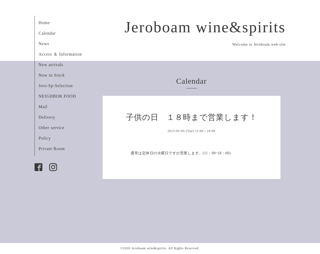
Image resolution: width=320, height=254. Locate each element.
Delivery (47, 117)
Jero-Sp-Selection (56, 85)
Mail (43, 106)
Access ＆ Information (60, 54)
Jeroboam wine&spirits (205, 27)
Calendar (47, 33)
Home (44, 22)
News (44, 43)
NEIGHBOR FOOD (57, 96)
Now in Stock (52, 75)
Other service (52, 127)
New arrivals (51, 64)
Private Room (52, 148)
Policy (45, 138)
